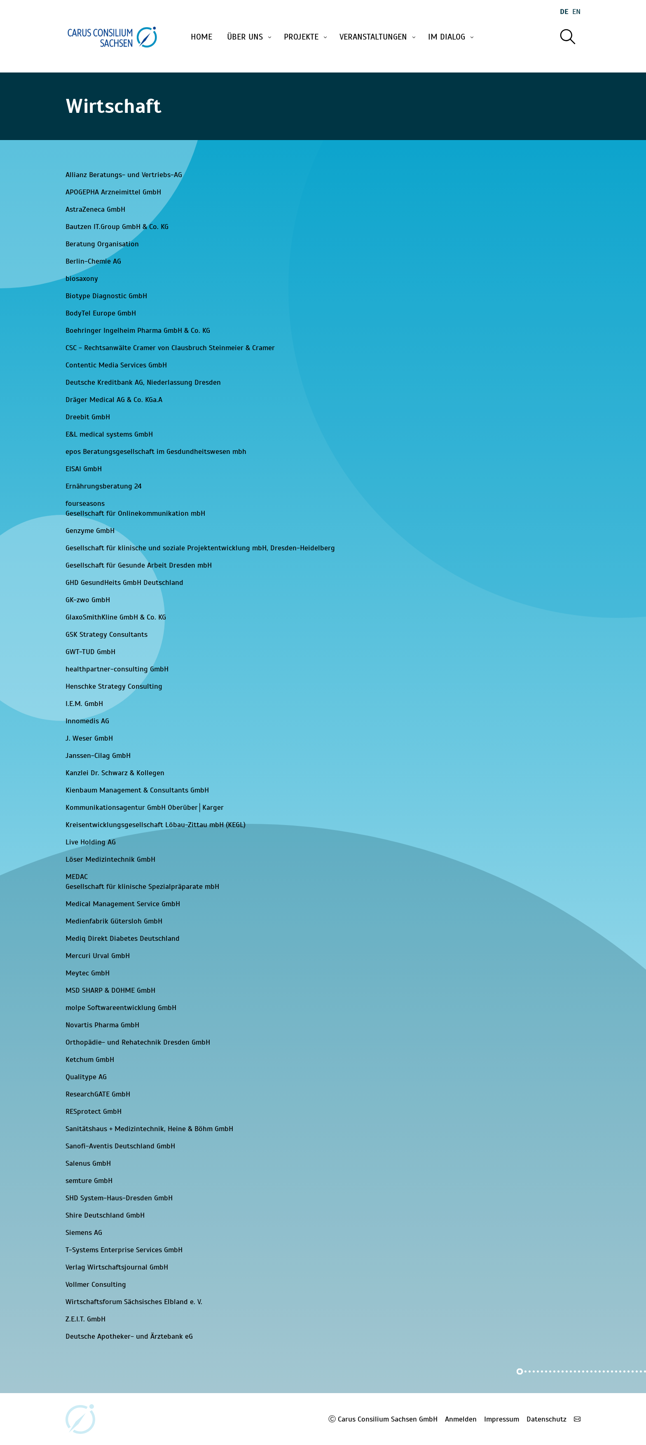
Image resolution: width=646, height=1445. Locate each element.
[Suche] (567, 37)
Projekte (306, 37)
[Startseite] (112, 37)
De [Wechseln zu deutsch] (564, 11)
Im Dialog (451, 37)
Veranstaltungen (378, 37)
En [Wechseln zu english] (576, 11)
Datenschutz (546, 1419)
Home (201, 37)
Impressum (501, 1419)
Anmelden (461, 1419)
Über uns (250, 37)
